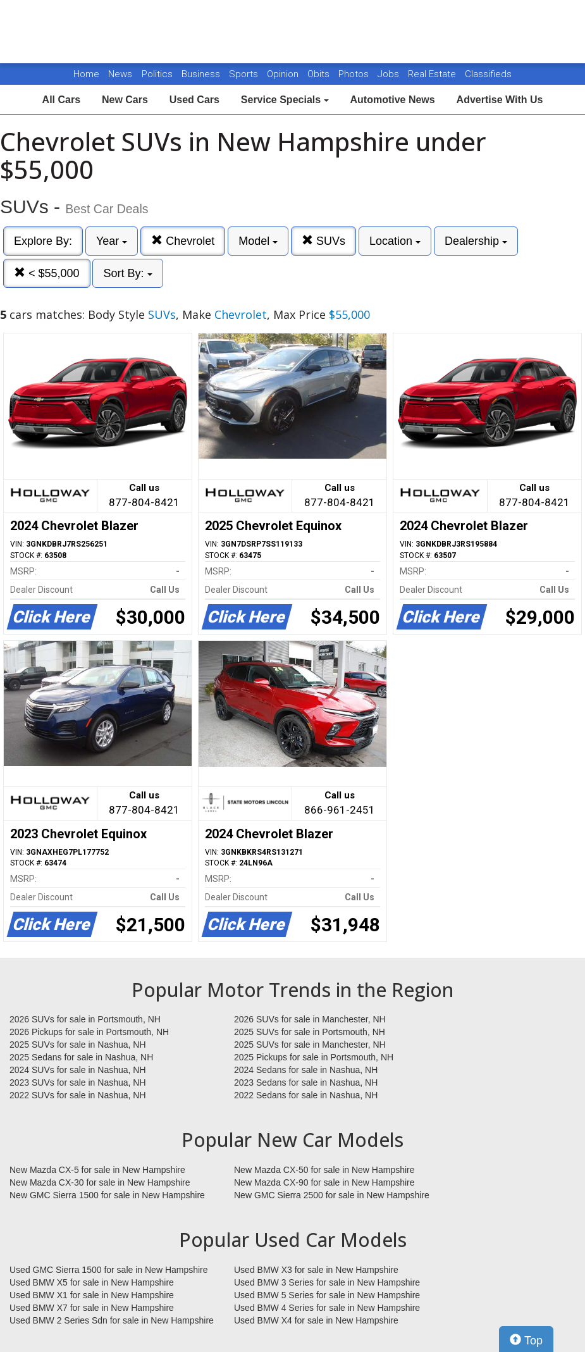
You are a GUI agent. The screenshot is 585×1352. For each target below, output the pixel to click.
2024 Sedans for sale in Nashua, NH (306, 1070)
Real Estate (433, 74)
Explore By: (43, 241)
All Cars (61, 99)
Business (202, 74)
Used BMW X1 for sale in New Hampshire (91, 1295)
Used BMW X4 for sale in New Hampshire (316, 1320)
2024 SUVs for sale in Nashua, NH (77, 1070)
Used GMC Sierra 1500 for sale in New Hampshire (108, 1270)
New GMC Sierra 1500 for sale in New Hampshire (107, 1195)
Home (86, 74)
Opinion (284, 74)
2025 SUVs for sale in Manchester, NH (310, 1044)
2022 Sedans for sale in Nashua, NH (306, 1095)
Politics (157, 74)
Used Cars (194, 99)
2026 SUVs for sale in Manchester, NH (310, 1019)
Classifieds (488, 74)
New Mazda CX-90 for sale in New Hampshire (324, 1182)
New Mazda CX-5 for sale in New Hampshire (97, 1170)
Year (111, 241)
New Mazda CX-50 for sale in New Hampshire (324, 1170)
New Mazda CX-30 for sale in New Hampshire (99, 1182)
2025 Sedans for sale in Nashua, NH (81, 1057)
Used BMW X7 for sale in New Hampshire (91, 1308)
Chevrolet (182, 240)
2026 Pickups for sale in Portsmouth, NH (89, 1032)
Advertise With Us (500, 99)
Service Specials (285, 99)
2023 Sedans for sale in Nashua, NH (306, 1082)
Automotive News (392, 99)
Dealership (476, 241)
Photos (354, 74)
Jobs (390, 74)
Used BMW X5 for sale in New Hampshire (91, 1282)
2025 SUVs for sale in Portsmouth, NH (309, 1032)
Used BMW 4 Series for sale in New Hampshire (327, 1308)
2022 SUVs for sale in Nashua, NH (77, 1095)
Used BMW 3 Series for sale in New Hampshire (327, 1282)
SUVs (323, 240)
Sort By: (127, 273)
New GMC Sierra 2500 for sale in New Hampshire (331, 1195)
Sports (245, 74)
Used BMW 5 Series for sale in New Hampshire (327, 1295)
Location (395, 241)
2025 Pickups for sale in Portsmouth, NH (313, 1057)
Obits (319, 74)
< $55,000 (47, 273)
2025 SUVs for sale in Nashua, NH (77, 1044)
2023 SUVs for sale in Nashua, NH (77, 1082)
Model (258, 241)
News (120, 74)
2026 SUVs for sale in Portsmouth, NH (85, 1019)
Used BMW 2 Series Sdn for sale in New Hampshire (111, 1320)
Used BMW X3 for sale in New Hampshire (316, 1270)
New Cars (125, 99)
